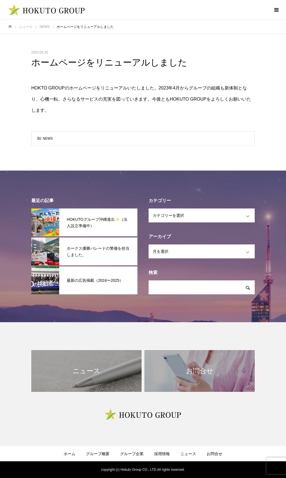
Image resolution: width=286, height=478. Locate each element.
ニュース (188, 454)
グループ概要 (97, 454)
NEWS (48, 138)
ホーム (69, 454)
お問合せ (214, 454)
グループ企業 (132, 454)
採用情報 (162, 454)
